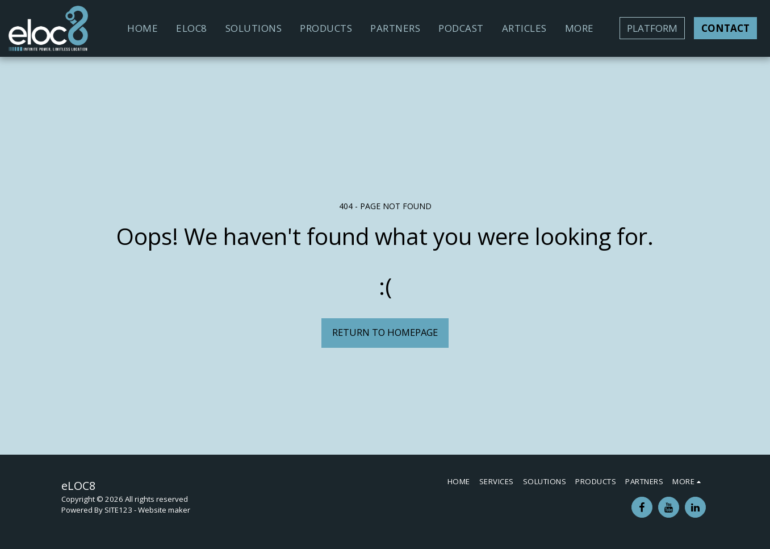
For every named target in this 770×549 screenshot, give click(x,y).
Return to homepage (385, 332)
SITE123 (118, 510)
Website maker (164, 510)
